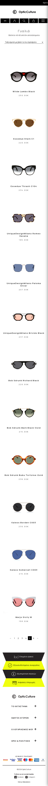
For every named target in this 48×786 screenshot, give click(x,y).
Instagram (30, 777)
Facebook (19, 777)
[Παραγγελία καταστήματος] (24, 42)
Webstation (26, 782)
